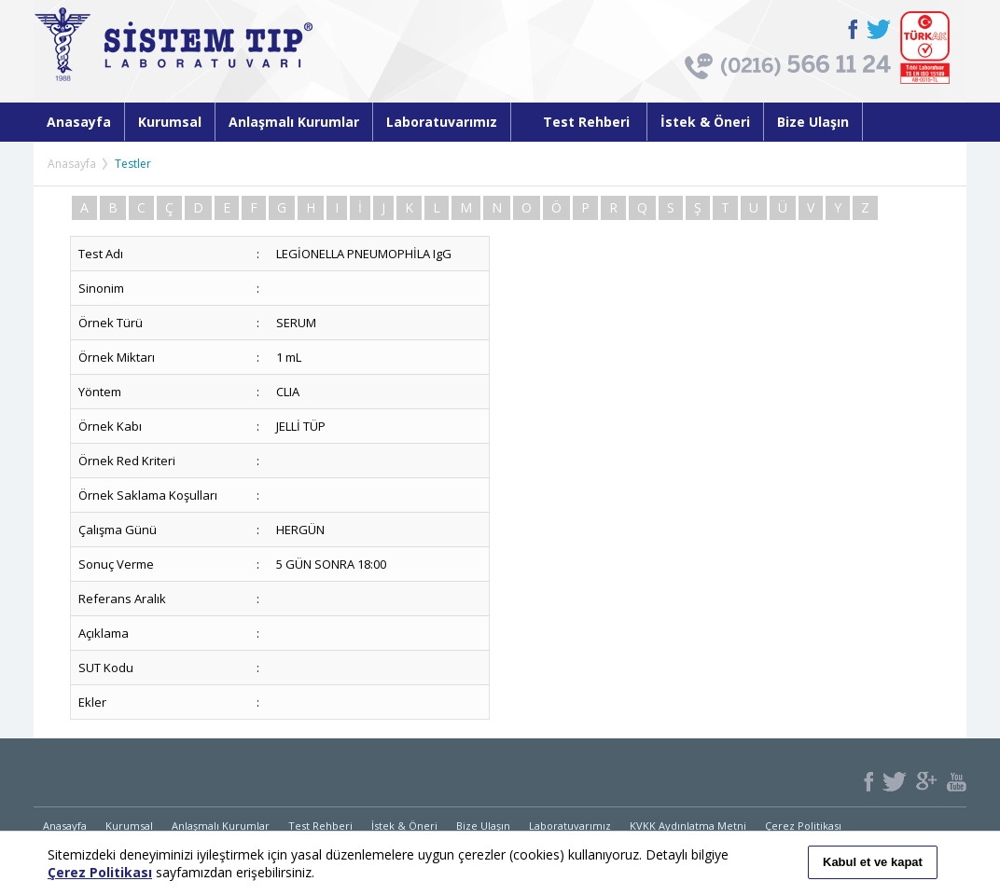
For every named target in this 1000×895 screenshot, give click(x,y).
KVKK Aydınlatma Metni (688, 826)
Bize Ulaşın (813, 122)
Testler (133, 164)
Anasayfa (79, 122)
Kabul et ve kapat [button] (873, 862)
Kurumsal (169, 122)
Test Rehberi (578, 122)
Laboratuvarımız (441, 122)
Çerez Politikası (803, 826)
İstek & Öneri (705, 122)
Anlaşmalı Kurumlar (294, 122)
